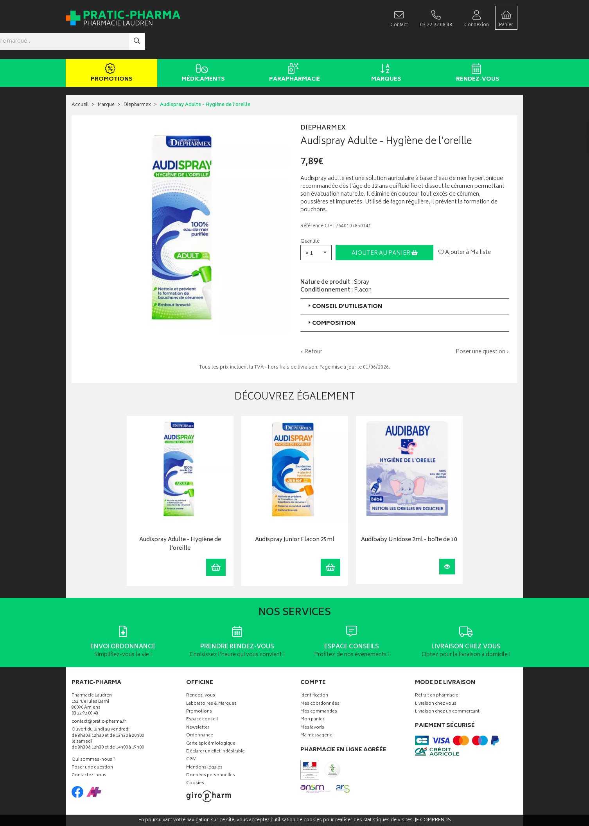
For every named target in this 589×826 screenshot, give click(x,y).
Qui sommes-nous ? (93, 736)
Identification (314, 672)
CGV (191, 736)
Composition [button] (331, 300)
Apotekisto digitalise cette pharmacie (379, 803)
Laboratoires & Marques (211, 680)
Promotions (110, 50)
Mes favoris (312, 704)
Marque (106, 82)
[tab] (405, 283)
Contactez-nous (89, 752)
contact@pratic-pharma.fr (99, 699)
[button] (316, 229)
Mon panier (312, 696)
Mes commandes (318, 688)
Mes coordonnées (319, 680)
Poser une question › (482, 329)
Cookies (195, 760)
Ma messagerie (316, 712)
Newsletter (197, 704)
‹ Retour (311, 328)
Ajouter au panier (385, 230)
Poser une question (92, 744)
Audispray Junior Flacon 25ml (294, 517)
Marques (384, 50)
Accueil (80, 82)
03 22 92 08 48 (85, 690)
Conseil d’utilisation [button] (344, 283)
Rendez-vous (476, 50)
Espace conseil (202, 696)
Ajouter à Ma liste (464, 229)
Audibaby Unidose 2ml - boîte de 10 (409, 517)
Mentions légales (204, 744)
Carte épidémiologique (210, 720)
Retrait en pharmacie (436, 672)
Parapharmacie (293, 50)
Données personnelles (210, 752)
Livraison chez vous (435, 680)
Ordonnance (199, 712)
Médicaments (201, 50)
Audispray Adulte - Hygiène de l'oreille (180, 521)
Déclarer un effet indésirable (215, 728)
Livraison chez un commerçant (447, 688)
